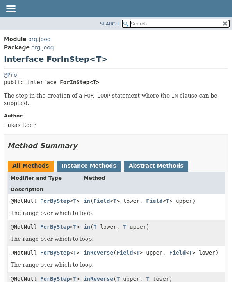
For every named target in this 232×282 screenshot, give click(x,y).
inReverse (98, 252)
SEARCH (109, 24)
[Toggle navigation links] (10, 9)
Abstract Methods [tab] (156, 166)
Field (101, 201)
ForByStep (55, 201)
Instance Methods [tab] (88, 166)
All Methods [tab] (30, 166)
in (87, 201)
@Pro (10, 75)
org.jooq (39, 39)
